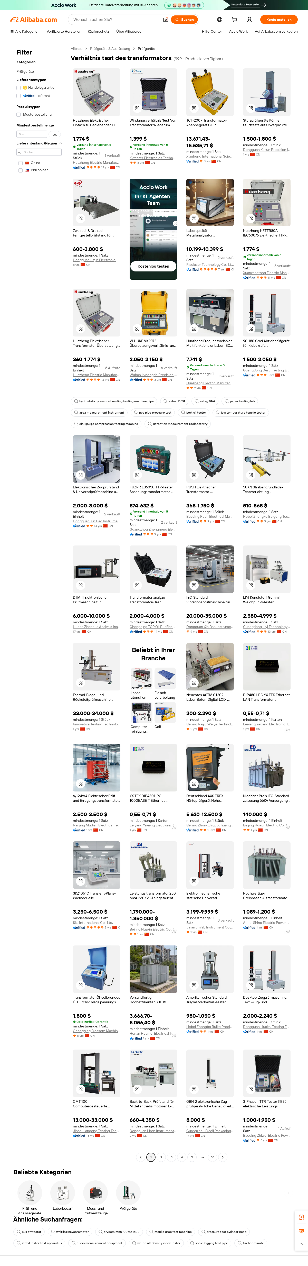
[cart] (235, 20)
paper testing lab (240, 401)
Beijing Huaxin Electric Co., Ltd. (267, 825)
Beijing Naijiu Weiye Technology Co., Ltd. (210, 724)
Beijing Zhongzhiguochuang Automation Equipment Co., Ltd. (210, 825)
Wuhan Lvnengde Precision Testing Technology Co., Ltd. (153, 375)
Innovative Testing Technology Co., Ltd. (96, 724)
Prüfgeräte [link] (146, 49)
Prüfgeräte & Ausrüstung (110, 49)
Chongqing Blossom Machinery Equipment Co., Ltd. (96, 1031)
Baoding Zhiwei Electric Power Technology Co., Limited (267, 1135)
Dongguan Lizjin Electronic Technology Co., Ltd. (96, 260)
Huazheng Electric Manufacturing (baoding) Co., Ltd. (210, 383)
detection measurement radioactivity (177, 424)
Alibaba (76, 49)
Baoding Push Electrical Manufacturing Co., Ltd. (210, 516)
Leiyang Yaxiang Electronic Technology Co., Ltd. (267, 724)
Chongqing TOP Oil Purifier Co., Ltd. (153, 627)
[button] (166, 19)
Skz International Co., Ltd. (93, 923)
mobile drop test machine (170, 1232)
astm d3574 (174, 401)
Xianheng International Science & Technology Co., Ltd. (210, 156)
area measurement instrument (99, 413)
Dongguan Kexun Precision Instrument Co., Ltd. (267, 150)
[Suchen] (184, 19)
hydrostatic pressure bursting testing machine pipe (114, 401)
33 (212, 1157)
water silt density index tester (156, 1243)
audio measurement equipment (97, 1243)
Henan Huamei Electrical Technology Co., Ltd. (153, 1033)
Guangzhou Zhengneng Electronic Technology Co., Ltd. (153, 529)
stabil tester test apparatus (39, 1243)
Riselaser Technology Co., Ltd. (210, 264)
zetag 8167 (205, 401)
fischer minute (251, 1243)
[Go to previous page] (140, 1157)
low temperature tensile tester (241, 413)
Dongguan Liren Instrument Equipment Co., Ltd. (153, 1131)
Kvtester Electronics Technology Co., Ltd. (153, 158)
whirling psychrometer (70, 1232)
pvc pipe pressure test (152, 413)
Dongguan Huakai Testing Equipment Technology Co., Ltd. (267, 1027)
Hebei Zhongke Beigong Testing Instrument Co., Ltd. (267, 516)
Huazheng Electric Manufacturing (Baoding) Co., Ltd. (96, 162)
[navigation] (39, 603)
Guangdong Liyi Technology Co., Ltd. (267, 627)
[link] (301, 1217)
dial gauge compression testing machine (106, 424)
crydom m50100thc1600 (119, 1232)
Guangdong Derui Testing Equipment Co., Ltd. (267, 370)
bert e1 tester (193, 413)
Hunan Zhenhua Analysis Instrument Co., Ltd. (96, 627)
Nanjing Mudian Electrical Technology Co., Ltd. (96, 825)
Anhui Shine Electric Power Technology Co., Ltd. (267, 923)
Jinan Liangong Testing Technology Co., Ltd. (96, 1131)
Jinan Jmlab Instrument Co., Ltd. (210, 927)
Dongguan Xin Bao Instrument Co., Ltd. (96, 521)
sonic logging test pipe (209, 1243)
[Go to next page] (222, 1157)
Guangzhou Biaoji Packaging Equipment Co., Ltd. (210, 1131)
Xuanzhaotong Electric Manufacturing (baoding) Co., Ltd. (267, 273)
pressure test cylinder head (223, 1232)
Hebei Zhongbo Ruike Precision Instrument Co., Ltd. (210, 1027)
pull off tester (29, 1232)
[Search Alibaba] (116, 19)
